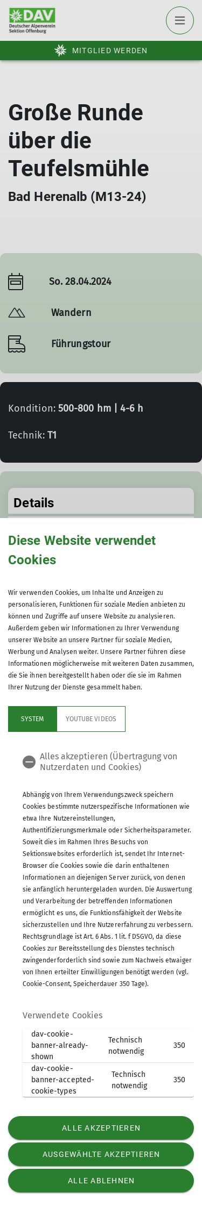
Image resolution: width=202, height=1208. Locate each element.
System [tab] (32, 719)
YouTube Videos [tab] (91, 719)
